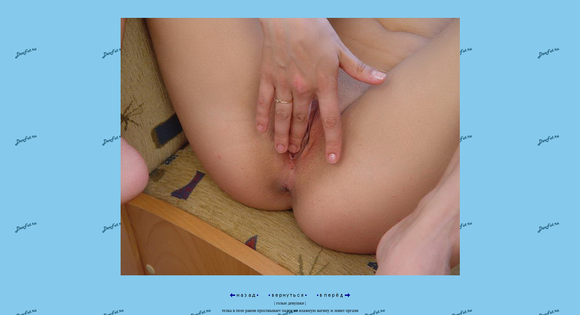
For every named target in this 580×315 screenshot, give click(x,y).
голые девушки (290, 303)
